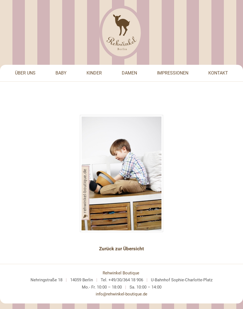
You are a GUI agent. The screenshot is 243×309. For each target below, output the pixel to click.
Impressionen (172, 73)
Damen (129, 73)
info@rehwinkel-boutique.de (121, 294)
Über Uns (25, 73)
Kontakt (218, 73)
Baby (61, 73)
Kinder (94, 73)
